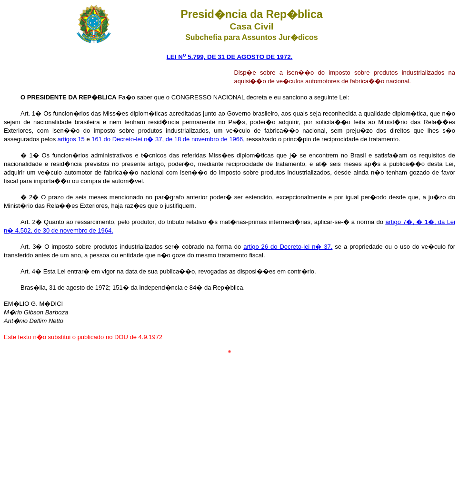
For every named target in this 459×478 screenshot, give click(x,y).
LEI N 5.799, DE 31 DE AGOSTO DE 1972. (230, 56)
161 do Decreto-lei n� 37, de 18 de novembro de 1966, (168, 139)
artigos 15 (71, 139)
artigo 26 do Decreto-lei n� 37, (287, 246)
